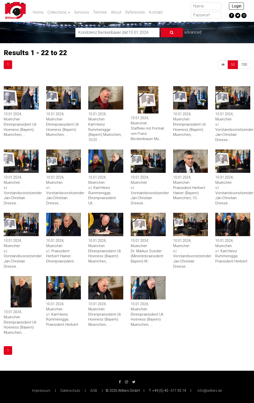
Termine (100, 12)
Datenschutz (70, 391)
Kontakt (156, 12)
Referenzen (135, 12)
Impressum (41, 391)
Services (81, 12)
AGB (93, 391)
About (116, 12)
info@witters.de (209, 391)
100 (244, 65)
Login (236, 6)
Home (38, 12)
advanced (192, 32)
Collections (57, 12)
